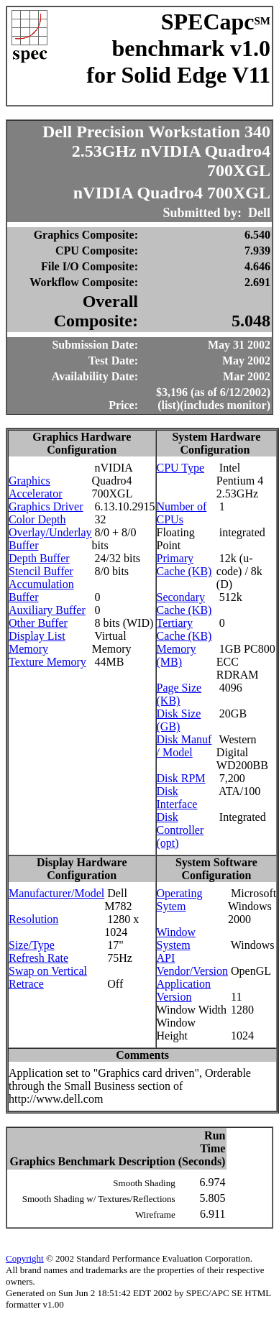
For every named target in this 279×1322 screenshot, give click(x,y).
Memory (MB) (176, 655)
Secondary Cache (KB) (184, 603)
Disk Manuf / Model (184, 745)
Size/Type (32, 945)
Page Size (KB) (179, 694)
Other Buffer (38, 623)
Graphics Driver (46, 506)
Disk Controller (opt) (180, 830)
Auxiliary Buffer (47, 610)
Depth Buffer (39, 558)
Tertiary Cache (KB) (184, 629)
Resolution (33, 919)
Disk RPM (181, 778)
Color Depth (37, 519)
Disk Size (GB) (179, 720)
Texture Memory (47, 662)
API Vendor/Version (193, 964)
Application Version (184, 990)
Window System (176, 938)
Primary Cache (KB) (184, 564)
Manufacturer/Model (56, 893)
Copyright (25, 1258)
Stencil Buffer (41, 571)
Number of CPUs (182, 512)
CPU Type (181, 468)
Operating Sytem (180, 899)
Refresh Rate (38, 958)
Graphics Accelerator (36, 487)
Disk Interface (177, 797)
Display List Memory (37, 642)
